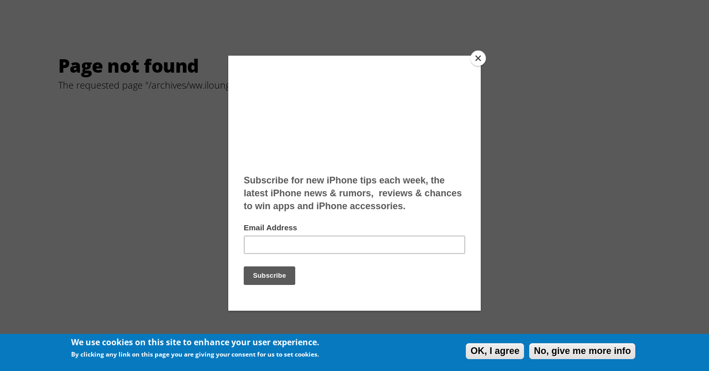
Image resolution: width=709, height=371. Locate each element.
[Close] (478, 58)
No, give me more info (582, 351)
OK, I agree (494, 351)
